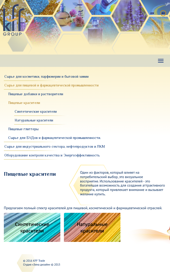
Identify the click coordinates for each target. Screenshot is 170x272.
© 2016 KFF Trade (34, 260)
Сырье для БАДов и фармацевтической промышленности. (54, 138)
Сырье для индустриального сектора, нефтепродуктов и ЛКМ (54, 146)
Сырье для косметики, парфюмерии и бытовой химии (46, 76)
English (152, 13)
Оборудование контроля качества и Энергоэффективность (52, 155)
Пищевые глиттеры (23, 129)
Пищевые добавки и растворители (35, 94)
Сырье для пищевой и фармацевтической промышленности (51, 85)
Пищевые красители (24, 103)
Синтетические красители (36, 111)
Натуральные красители (34, 120)
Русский (163, 13)
